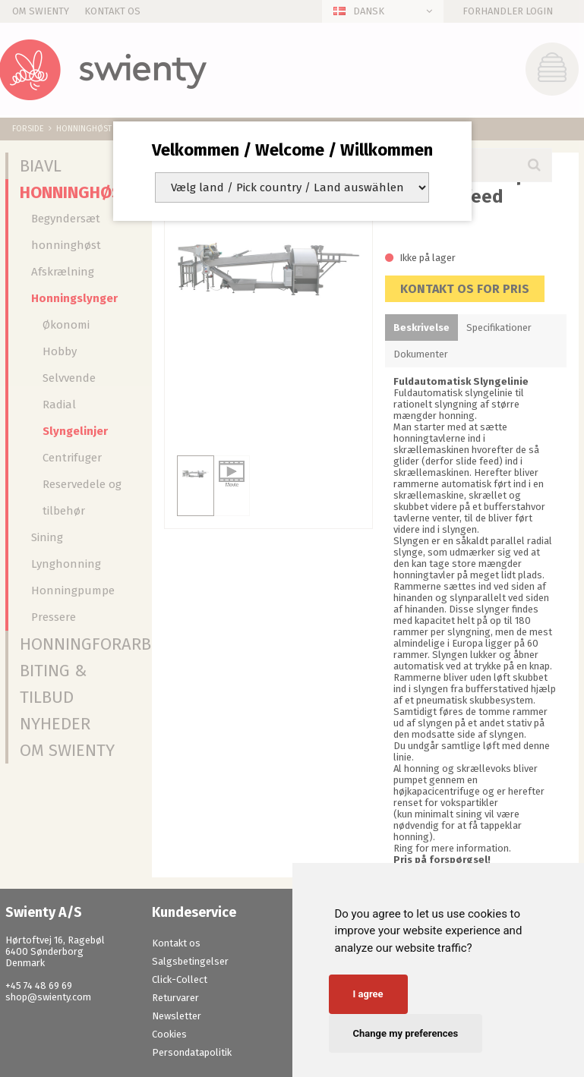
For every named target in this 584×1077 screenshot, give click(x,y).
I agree (368, 994)
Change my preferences (406, 1033)
